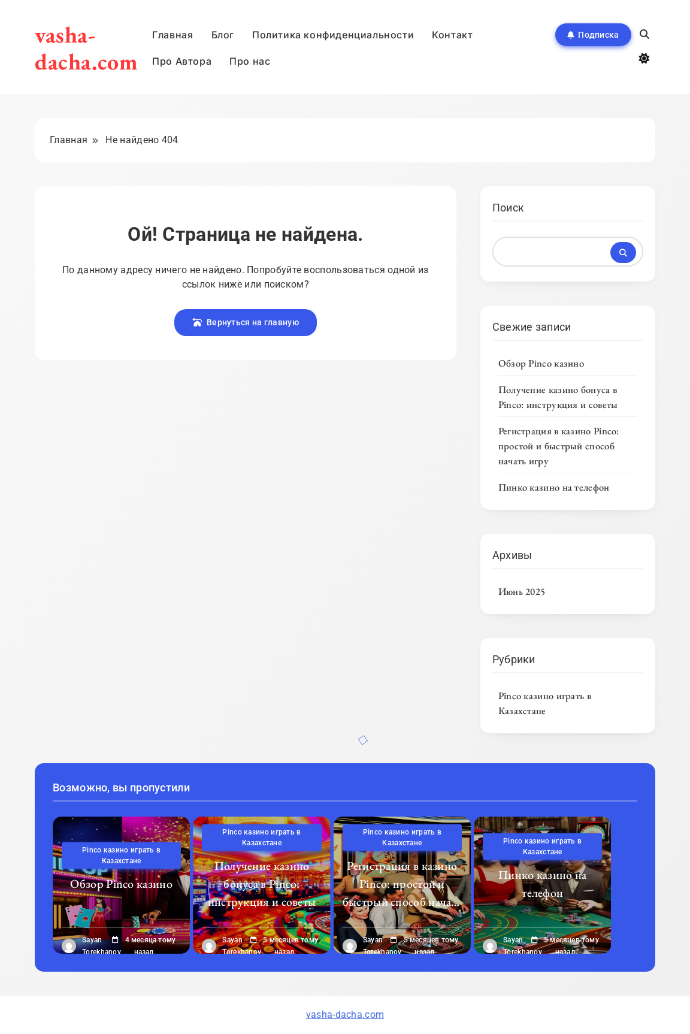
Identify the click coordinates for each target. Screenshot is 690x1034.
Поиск (508, 207)
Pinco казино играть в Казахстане (544, 703)
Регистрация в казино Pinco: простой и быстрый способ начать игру (558, 445)
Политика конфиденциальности (333, 35)
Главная (172, 35)
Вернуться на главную (245, 322)
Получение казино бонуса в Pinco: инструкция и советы (558, 397)
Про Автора (181, 61)
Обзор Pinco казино (541, 363)
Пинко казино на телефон (554, 487)
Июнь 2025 (522, 591)
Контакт (452, 35)
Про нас (249, 61)
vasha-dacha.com (86, 48)
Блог (222, 35)
